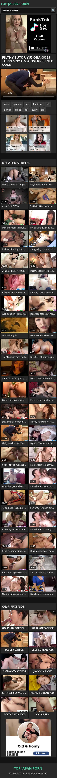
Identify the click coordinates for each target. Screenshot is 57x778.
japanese (17, 104)
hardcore (37, 104)
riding (18, 109)
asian (6, 104)
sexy (27, 104)
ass (42, 109)
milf (48, 104)
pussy (35, 109)
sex (26, 109)
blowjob (8, 109)
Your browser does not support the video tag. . (28, 84)
